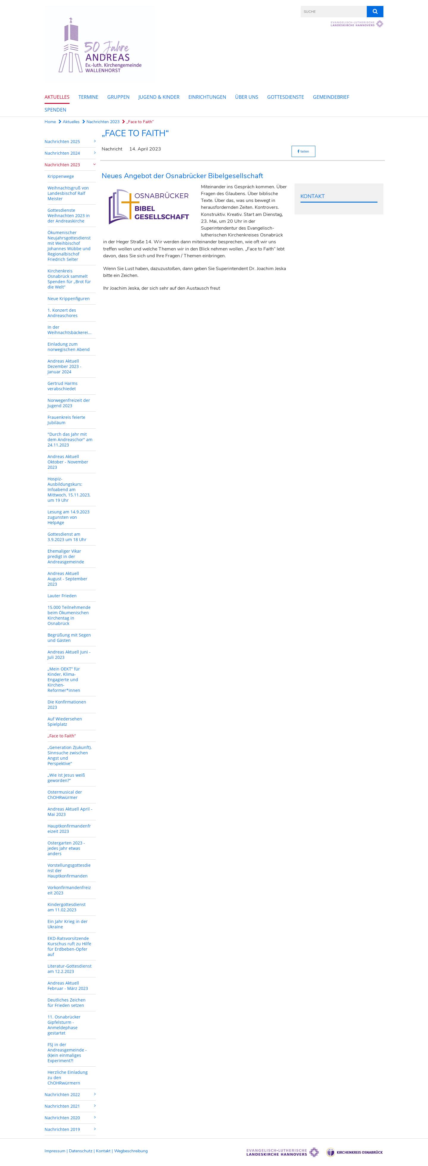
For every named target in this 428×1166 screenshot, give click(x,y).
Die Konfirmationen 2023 (67, 704)
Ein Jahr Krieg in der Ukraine (68, 924)
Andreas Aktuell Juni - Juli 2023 (69, 654)
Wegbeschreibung (131, 1151)
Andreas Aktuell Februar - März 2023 (68, 985)
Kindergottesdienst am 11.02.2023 (67, 907)
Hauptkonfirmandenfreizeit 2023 (69, 828)
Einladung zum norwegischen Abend (69, 346)
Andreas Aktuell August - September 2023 (67, 579)
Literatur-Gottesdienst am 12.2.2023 (70, 968)
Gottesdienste (285, 97)
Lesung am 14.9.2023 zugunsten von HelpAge (68, 517)
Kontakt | (105, 1151)
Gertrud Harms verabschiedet (63, 385)
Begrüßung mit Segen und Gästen (69, 637)
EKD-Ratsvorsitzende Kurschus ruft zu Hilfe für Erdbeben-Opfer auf (69, 946)
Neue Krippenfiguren (69, 298)
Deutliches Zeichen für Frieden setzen (67, 1002)
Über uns (246, 97)
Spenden (55, 109)
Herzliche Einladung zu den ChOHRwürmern (68, 1077)
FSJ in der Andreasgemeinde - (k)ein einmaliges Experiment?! (67, 1052)
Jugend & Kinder (159, 97)
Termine (88, 97)
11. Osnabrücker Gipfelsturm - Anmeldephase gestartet (64, 1025)
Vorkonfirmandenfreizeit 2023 (69, 890)
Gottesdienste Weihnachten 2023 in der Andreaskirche (69, 215)
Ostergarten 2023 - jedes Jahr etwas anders (66, 848)
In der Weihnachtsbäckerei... (70, 329)
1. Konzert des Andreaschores (63, 312)
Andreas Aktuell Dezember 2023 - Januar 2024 (64, 366)
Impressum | (57, 1151)
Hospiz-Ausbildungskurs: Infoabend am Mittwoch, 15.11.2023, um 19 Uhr (69, 489)
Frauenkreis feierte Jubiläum (66, 419)
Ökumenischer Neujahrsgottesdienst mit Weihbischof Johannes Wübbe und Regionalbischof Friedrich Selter (69, 246)
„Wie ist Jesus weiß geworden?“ (66, 777)
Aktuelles (57, 97)
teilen (303, 151)
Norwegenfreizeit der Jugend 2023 (69, 402)
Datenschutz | (82, 1151)
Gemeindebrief (331, 97)
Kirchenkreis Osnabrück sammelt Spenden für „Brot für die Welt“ (69, 279)
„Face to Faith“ (138, 122)
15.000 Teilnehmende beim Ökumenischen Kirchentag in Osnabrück (69, 615)
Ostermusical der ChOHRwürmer (65, 794)
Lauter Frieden (62, 595)
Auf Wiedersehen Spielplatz (65, 721)
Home (50, 122)
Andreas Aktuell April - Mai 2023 (70, 811)
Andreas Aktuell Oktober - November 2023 (68, 462)
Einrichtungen (207, 97)
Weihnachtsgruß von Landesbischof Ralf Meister (68, 193)
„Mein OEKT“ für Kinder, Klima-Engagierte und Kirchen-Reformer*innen (64, 679)
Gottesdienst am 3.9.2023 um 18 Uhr (67, 536)
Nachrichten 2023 (100, 122)
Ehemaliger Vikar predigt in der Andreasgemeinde (66, 556)
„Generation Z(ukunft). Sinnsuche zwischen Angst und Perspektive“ (70, 755)
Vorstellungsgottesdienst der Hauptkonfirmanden (69, 870)
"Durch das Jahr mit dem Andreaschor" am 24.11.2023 (70, 439)
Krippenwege (61, 176)
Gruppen (118, 97)
